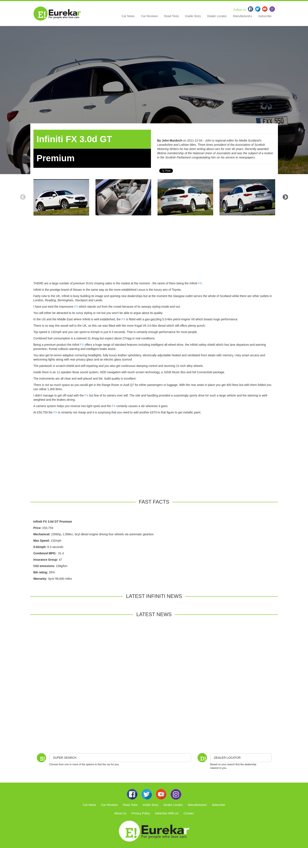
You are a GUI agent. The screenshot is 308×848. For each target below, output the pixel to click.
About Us (120, 813)
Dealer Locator (217, 16)
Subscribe (264, 16)
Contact (189, 813)
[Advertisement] (154, 251)
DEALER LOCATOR (227, 757)
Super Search (64, 757)
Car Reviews (149, 16)
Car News (128, 16)
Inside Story (193, 16)
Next (285, 197)
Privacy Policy (140, 813)
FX (200, 283)
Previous (23, 197)
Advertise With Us (166, 813)
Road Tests (171, 16)
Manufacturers (242, 16)
